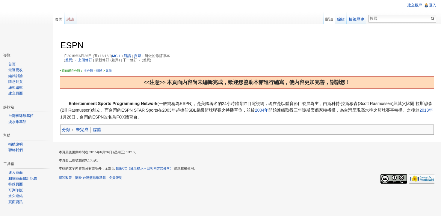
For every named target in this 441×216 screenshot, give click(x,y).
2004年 (261, 110)
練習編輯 (15, 88)
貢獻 (137, 56)
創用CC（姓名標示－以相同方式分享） (144, 168)
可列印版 (15, 190)
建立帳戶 (414, 5)
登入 (432, 5)
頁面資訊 (15, 202)
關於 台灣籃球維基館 (90, 177)
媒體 (109, 70)
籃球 (99, 70)
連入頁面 (15, 172)
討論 (70, 19)
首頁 (12, 64)
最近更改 (15, 70)
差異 (68, 60)
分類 (66, 129)
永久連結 (15, 196)
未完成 (82, 129)
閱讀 (329, 19)
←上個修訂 (83, 60)
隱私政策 (65, 177)
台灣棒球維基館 (21, 116)
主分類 (88, 70)
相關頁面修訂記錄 (22, 178)
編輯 (341, 19)
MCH (116, 56)
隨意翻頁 (15, 82)
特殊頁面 (15, 184)
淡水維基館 (17, 122)
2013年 (426, 110)
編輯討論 (15, 76)
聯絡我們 (15, 150)
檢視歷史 (356, 19)
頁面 (59, 19)
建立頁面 (15, 93)
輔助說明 (15, 144)
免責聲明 (115, 177)
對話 (127, 56)
